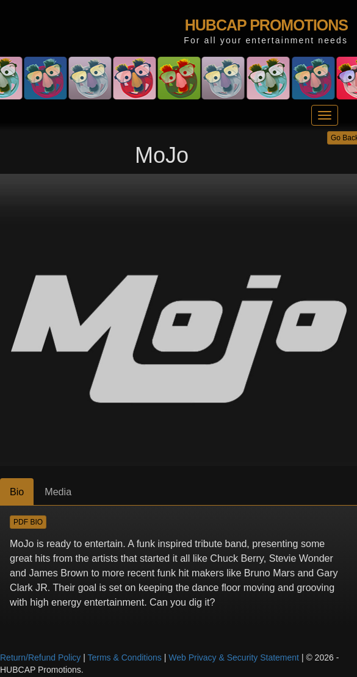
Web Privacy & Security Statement (233, 657)
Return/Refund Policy (40, 657)
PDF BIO (28, 522)
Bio (17, 491)
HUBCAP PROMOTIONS (266, 25)
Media (58, 491)
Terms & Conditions (124, 657)
